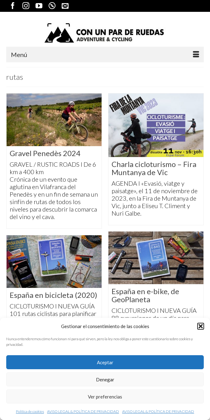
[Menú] (105, 54)
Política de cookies (30, 411)
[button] (201, 326)
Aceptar (105, 362)
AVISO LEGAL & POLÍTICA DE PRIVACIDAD (83, 411)
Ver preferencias (105, 396)
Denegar (105, 379)
